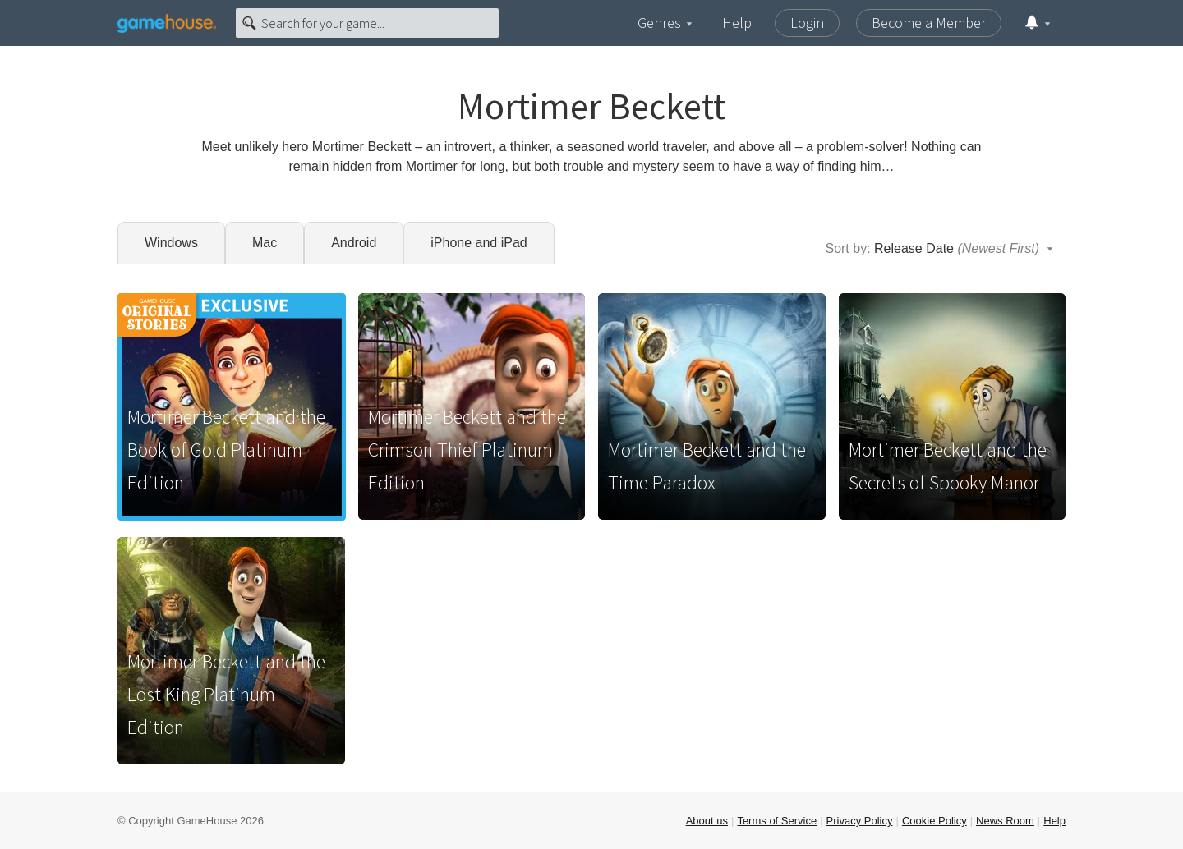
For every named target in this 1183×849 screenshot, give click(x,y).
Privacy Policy (859, 821)
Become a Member (929, 22)
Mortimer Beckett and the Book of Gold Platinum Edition (226, 449)
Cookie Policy (934, 821)
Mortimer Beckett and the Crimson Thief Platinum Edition (467, 449)
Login (807, 22)
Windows (171, 243)
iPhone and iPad (478, 243)
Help (737, 22)
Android (353, 243)
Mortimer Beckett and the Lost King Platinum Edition (226, 694)
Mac (264, 243)
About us (707, 821)
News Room (1005, 821)
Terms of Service (777, 821)
